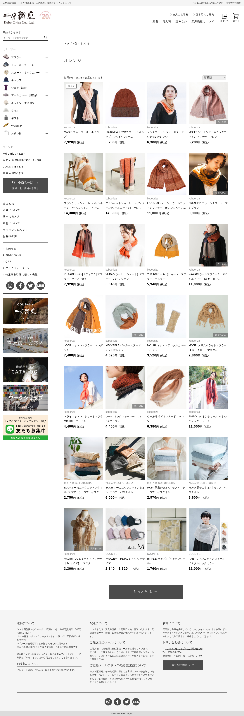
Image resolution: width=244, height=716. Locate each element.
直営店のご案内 (205, 14)
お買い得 (16, 133)
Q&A (8, 261)
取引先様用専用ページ (183, 665)
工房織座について (202, 21)
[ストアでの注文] (214, 77)
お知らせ (11, 248)
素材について (11, 223)
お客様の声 (10, 236)
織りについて (11, 210)
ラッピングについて (16, 229)
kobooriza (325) (14, 153)
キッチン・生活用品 (22, 103)
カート (236, 21)
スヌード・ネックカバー (25, 72)
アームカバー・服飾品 (24, 95)
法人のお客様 (180, 14)
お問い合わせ (14, 255)
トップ (68, 43)
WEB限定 (16, 125)
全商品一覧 (25, 186)
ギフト (15, 118)
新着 (155, 21)
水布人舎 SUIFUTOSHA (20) (22, 160)
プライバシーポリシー (19, 268)
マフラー (16, 57)
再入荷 (167, 21)
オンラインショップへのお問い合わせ (184, 648)
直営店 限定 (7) (13, 173)
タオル (15, 110)
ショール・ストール (22, 65)
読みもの (181, 21)
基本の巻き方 (11, 216)
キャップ (16, 80)
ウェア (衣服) (19, 87)
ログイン (224, 21)
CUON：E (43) (13, 166)
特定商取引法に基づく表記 (22, 274)
